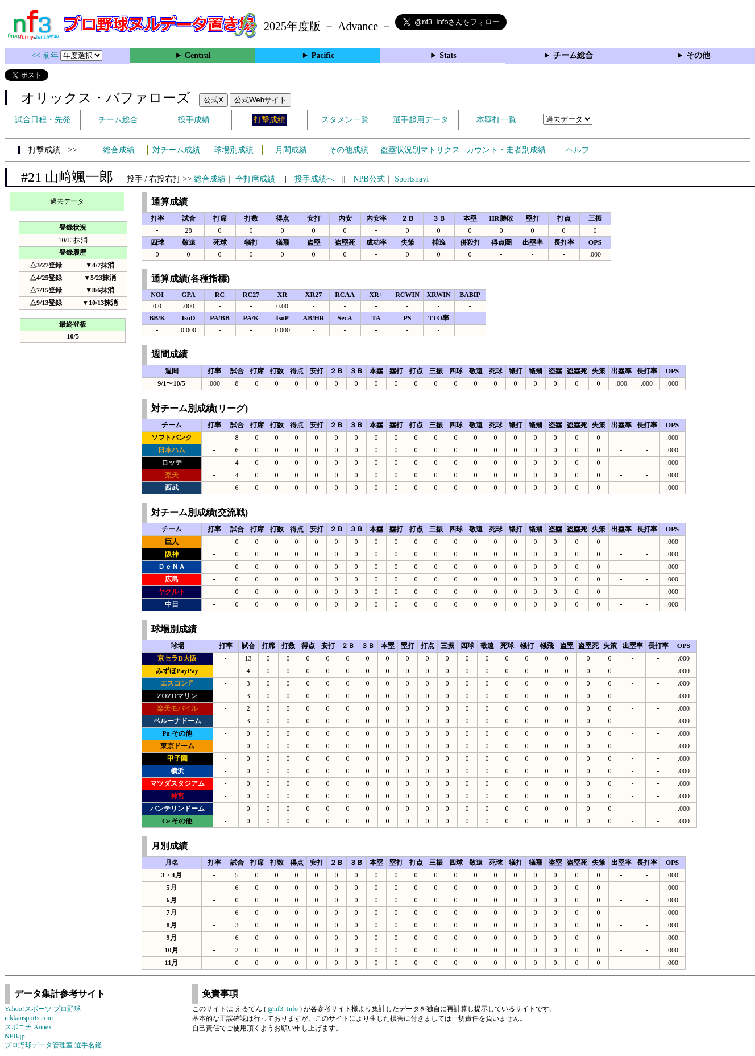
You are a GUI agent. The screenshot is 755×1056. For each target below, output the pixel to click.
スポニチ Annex (28, 1027)
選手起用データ (421, 120)
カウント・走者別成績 (506, 150)
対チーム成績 (176, 150)
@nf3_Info (283, 1009)
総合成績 (119, 150)
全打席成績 (255, 179)
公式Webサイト (260, 100)
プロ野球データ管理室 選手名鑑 (53, 1045)
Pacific (323, 55)
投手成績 (194, 120)
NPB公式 (368, 179)
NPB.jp (15, 1036)
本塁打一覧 (496, 120)
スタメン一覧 (345, 120)
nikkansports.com (29, 1018)
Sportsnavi (412, 179)
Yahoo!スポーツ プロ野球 (43, 1009)
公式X (213, 100)
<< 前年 (46, 55)
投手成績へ (314, 179)
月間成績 (291, 150)
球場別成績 (234, 150)
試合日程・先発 (42, 120)
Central (198, 55)
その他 (698, 55)
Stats (448, 55)
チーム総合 (573, 55)
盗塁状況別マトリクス (420, 150)
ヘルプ (578, 150)
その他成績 (348, 150)
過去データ (67, 201)
